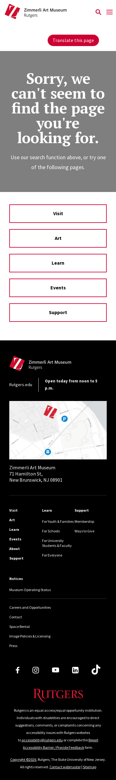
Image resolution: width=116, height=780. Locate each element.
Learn (58, 263)
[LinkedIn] (75, 670)
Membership (84, 521)
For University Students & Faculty (57, 543)
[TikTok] (96, 670)
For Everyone (52, 555)
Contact (15, 617)
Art (58, 238)
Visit (58, 213)
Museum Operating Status (30, 589)
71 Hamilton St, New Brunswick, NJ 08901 (35, 473)
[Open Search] (98, 12)
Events (58, 287)
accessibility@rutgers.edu (42, 740)
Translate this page (73, 40)
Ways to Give (84, 531)
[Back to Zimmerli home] (48, 12)
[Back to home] (51, 365)
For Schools (51, 531)
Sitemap (89, 767)
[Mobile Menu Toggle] (109, 12)
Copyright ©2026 (23, 759)
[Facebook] (17, 670)
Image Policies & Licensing (29, 636)
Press (13, 645)
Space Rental (19, 626)
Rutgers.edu (20, 384)
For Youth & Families (58, 521)
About (14, 548)
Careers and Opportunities (30, 607)
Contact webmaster (65, 767)
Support (58, 312)
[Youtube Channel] (55, 669)
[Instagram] (35, 670)
